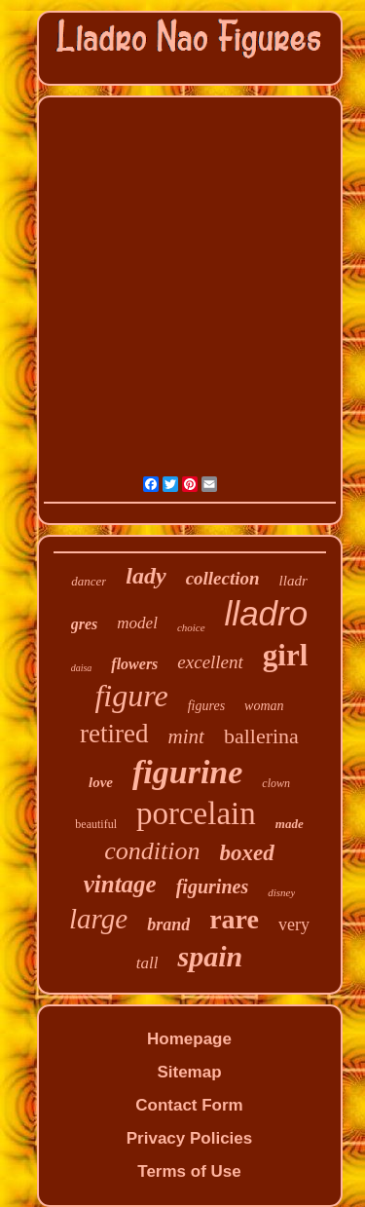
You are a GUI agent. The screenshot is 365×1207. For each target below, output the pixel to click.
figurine (187, 772)
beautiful (96, 824)
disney (281, 892)
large (98, 918)
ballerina (261, 736)
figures (206, 705)
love (101, 782)
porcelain (196, 813)
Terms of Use (188, 1171)
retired (114, 733)
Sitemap (189, 1072)
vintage (120, 884)
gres (84, 624)
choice (191, 627)
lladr (293, 580)
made (289, 823)
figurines (212, 886)
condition (152, 851)
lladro (267, 613)
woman (263, 705)
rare (234, 919)
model (137, 623)
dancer (88, 581)
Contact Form (189, 1105)
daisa (81, 667)
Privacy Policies (189, 1138)
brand (168, 924)
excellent (210, 662)
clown (276, 783)
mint (186, 736)
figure (130, 695)
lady (145, 575)
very (294, 924)
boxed (247, 853)
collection (223, 578)
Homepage (189, 1039)
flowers (134, 664)
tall (147, 963)
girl (286, 655)
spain (209, 956)
